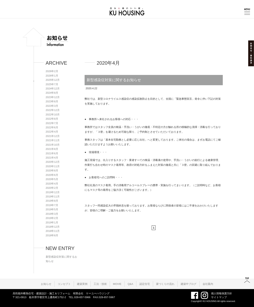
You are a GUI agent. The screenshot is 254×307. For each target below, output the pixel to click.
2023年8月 (52, 101)
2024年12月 (53, 88)
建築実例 (82, 283)
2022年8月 (52, 118)
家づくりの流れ (165, 283)
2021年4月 (52, 157)
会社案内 (208, 283)
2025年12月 (53, 79)
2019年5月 (52, 209)
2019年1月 (52, 222)
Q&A (130, 283)
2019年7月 (52, 205)
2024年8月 (52, 92)
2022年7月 (52, 123)
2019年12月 (53, 192)
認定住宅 (144, 283)
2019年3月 (52, 213)
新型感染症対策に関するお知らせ (114, 80)
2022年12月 (53, 110)
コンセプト (64, 283)
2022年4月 (52, 131)
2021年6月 (52, 153)
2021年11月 (53, 140)
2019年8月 (52, 200)
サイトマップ (219, 297)
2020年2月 (52, 187)
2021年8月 (52, 148)
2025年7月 (52, 84)
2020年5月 (52, 179)
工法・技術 (100, 283)
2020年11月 (53, 166)
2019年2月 (52, 218)
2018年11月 (53, 230)
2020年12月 (53, 161)
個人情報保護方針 (221, 293)
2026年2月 (52, 71)
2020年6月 (52, 174)
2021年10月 (53, 144)
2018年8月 (52, 235)
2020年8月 (52, 170)
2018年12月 (53, 226)
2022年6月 (52, 127)
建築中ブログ (188, 283)
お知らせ (46, 283)
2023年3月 (52, 105)
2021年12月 (53, 136)
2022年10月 (53, 114)
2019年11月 (53, 196)
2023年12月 (53, 97)
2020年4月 (52, 183)
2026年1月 (52, 75)
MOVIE (117, 283)
